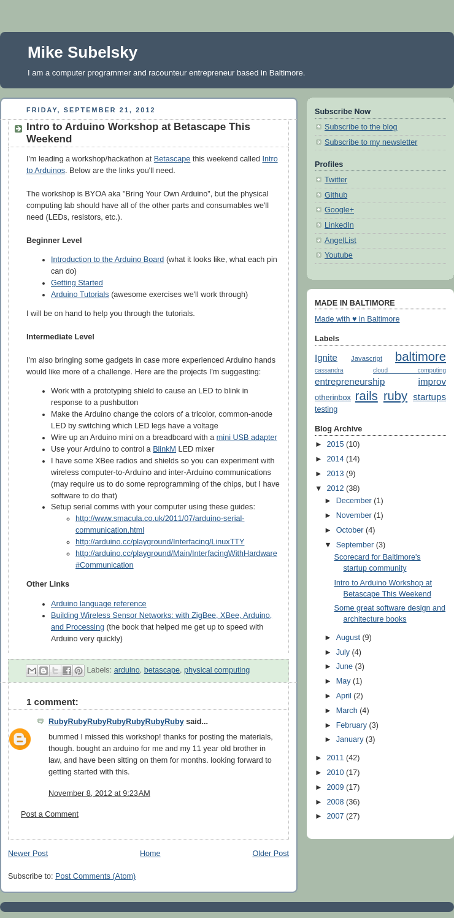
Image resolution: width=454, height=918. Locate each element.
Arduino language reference (99, 604)
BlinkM (164, 449)
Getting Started (77, 283)
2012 (337, 488)
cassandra (329, 370)
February (352, 725)
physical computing (217, 670)
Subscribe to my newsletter (371, 142)
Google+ (339, 210)
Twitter (336, 180)
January (351, 739)
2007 (337, 816)
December (355, 500)
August (349, 637)
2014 (337, 459)
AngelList (340, 240)
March (348, 710)
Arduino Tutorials (80, 294)
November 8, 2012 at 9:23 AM (99, 793)
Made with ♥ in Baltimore (357, 319)
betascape (162, 670)
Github (336, 195)
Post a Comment (50, 814)
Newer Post (28, 853)
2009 (337, 787)
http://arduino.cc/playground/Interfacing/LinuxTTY (159, 542)
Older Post (270, 853)
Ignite (326, 357)
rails (366, 396)
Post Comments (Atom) (95, 876)
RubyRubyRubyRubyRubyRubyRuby (116, 721)
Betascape (172, 159)
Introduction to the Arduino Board (107, 259)
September (356, 545)
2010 (337, 772)
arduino (127, 670)
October (351, 530)
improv (432, 381)
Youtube (339, 255)
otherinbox (333, 397)
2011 (337, 758)
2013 (337, 473)
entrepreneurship (350, 381)
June (345, 666)
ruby (395, 396)
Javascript (366, 358)
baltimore (420, 356)
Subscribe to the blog (361, 127)
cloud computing (409, 370)
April (345, 696)
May (344, 681)
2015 (337, 444)
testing (326, 409)
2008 (337, 802)
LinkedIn (339, 225)
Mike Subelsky (82, 52)
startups (429, 397)
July (344, 652)
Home (150, 853)
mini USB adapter (247, 437)
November (355, 515)
